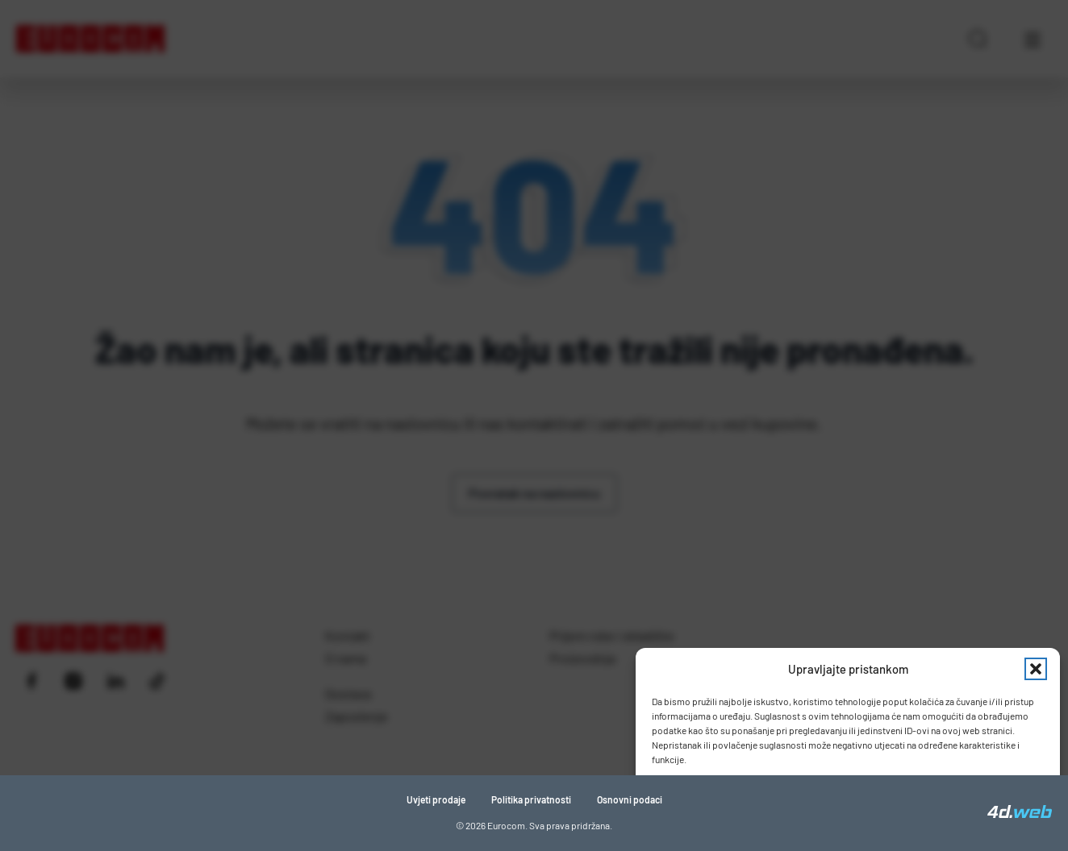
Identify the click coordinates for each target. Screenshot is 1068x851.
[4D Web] (1019, 813)
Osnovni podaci (629, 799)
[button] (1036, 669)
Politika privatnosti (531, 799)
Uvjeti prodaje (436, 799)
